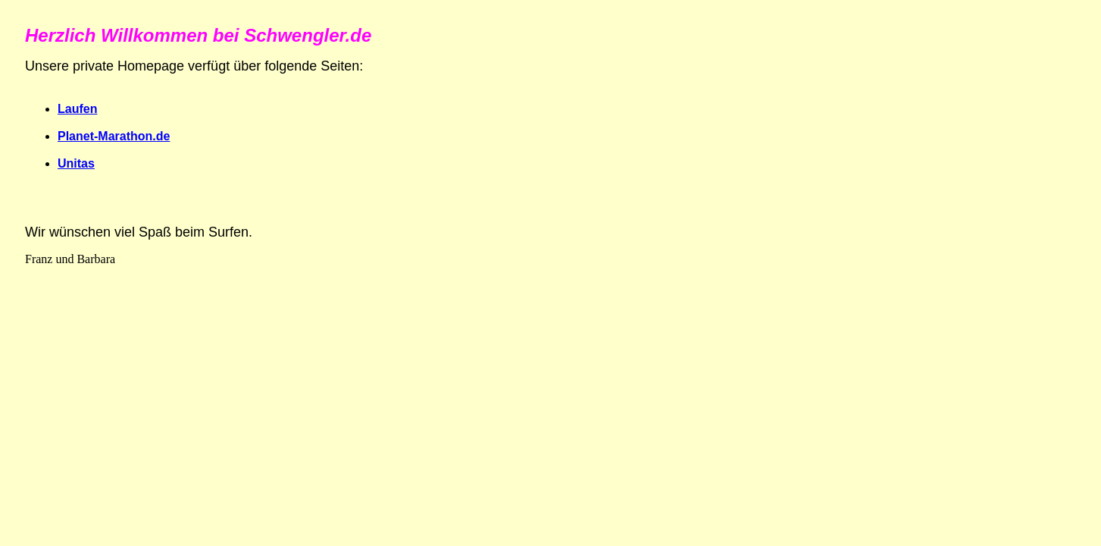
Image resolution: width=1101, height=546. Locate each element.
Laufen (77, 108)
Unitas (76, 163)
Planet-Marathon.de (114, 136)
